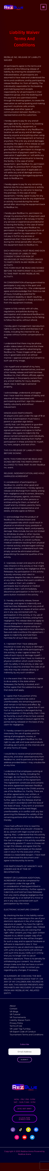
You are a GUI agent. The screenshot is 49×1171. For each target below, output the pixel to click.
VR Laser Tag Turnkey (20, 1029)
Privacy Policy (16, 1023)
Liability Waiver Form (20, 1020)
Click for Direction (24, 1118)
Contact (13, 1008)
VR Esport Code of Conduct (23, 1031)
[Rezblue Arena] (13, 7)
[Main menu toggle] (43, 7)
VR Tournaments (18, 1017)
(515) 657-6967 (24, 1109)
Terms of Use (16, 1026)
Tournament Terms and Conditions (26, 1034)
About (13, 1006)
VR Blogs (14, 1011)
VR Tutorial (15, 1014)
